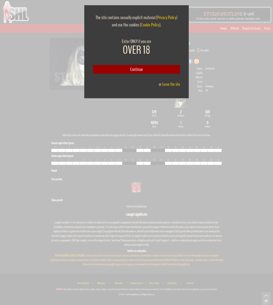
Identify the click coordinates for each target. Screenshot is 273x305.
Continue (136, 69)
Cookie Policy (150, 25)
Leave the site (171, 84)
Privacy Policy (166, 17)
